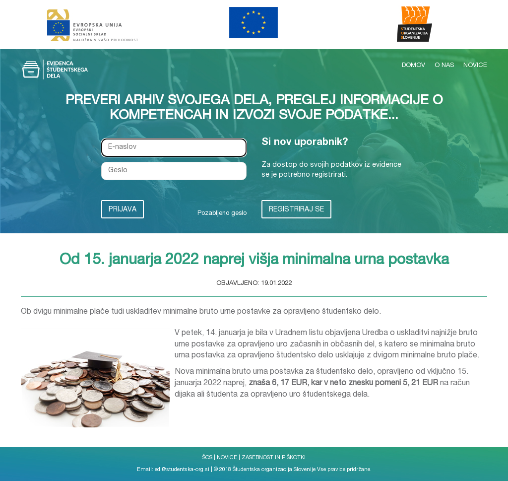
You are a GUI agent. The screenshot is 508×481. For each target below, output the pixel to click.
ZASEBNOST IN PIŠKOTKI (274, 458)
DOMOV (414, 66)
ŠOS (207, 458)
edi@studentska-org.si (182, 470)
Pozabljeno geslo (222, 213)
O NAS (445, 66)
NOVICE (475, 66)
